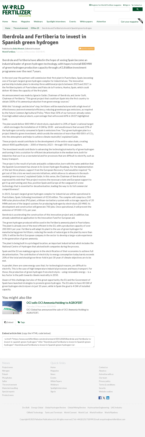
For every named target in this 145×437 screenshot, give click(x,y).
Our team (103, 378)
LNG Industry (116, 407)
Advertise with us (106, 374)
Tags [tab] (21, 322)
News (53, 374)
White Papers (56, 381)
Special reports (8, 391)
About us (102, 371)
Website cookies (106, 391)
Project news (7, 367)
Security (102, 388)
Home (5, 21)
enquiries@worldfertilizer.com (112, 419)
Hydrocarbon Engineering (98, 407)
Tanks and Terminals (53, 412)
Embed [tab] (8, 322)
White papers (86, 21)
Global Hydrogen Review (55, 407)
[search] (112, 9)
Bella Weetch (18, 48)
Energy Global (37, 407)
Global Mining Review (77, 407)
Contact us (137, 5)
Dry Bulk (26, 407)
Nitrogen (6, 371)
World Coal (83, 412)
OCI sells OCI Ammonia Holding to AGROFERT (54, 302)
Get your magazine (132, 21)
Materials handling (10, 388)
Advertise (101, 21)
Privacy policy (104, 381)
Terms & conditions (107, 384)
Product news (8, 395)
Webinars (38, 21)
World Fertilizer (8, 52)
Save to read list (87, 48)
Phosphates (7, 378)
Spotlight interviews (56, 21)
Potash (5, 374)
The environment (9, 384)
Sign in (126, 5)
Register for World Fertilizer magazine (105, 5)
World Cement (70, 412)
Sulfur (4, 381)
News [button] (14, 21)
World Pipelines (111, 412)
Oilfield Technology (35, 412)
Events (73, 21)
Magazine (25, 21)
